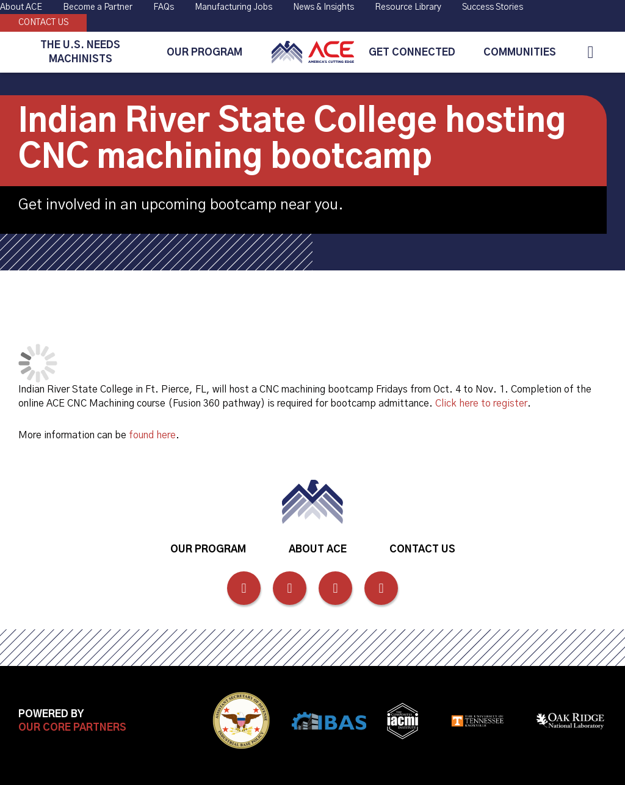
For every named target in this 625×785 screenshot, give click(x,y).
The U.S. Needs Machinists (80, 51)
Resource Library (408, 7)
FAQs (163, 7)
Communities (519, 52)
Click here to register (481, 403)
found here (152, 435)
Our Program (204, 52)
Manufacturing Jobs (233, 7)
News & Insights (323, 7)
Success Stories (492, 7)
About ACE (21, 7)
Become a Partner (97, 7)
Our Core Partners (72, 728)
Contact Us (43, 22)
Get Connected (412, 52)
